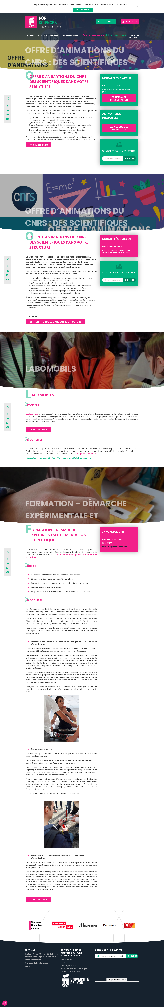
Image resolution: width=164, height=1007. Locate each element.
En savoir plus (38, 145)
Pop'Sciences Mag (118, 35)
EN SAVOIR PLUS (82, 10)
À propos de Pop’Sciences (134, 36)
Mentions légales (33, 959)
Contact (28, 966)
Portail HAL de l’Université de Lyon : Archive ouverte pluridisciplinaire (41, 955)
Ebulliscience (32, 414)
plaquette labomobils (87, 453)
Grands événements (95, 35)
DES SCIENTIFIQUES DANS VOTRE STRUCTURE (55, 321)
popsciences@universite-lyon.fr (75, 968)
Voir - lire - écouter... (48, 35)
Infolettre (109, 22)
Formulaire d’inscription (119, 98)
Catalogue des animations (119, 128)
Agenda (30, 35)
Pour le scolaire (70, 35)
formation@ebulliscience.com (114, 547)
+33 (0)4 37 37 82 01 (72, 971)
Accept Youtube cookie (116, 979)
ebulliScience (38, 899)
